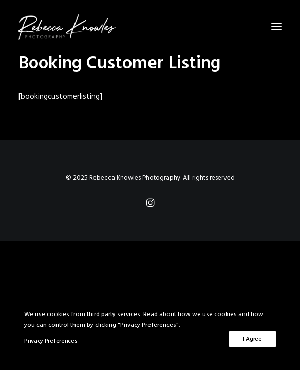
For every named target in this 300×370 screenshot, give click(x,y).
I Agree (252, 339)
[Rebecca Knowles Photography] (150, 27)
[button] (276, 26)
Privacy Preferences (50, 341)
